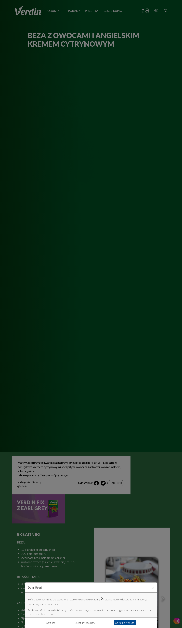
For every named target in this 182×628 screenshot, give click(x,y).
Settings (50, 622)
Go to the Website (124, 622)
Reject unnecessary (84, 622)
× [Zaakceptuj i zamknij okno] (153, 587)
